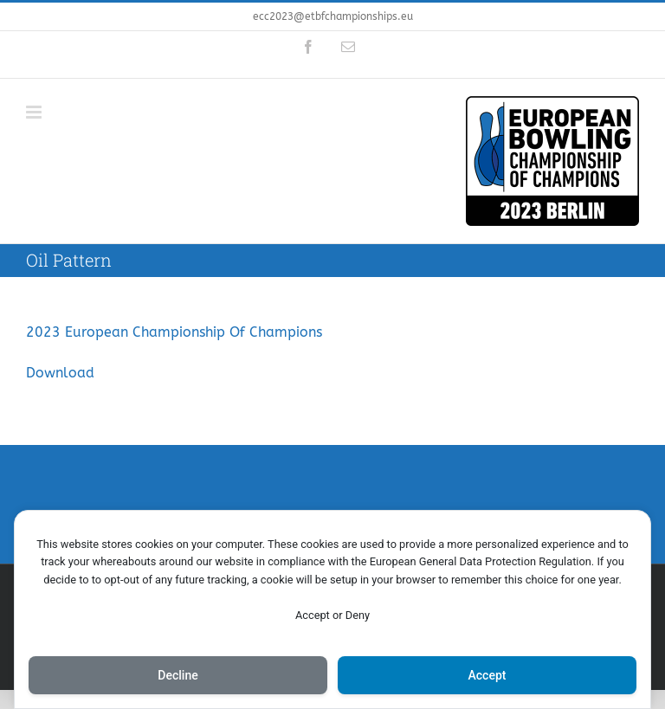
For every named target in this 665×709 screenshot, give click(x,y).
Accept (487, 675)
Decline (177, 675)
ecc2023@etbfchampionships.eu (333, 16)
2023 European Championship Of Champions (174, 332)
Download (60, 372)
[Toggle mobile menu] (35, 112)
